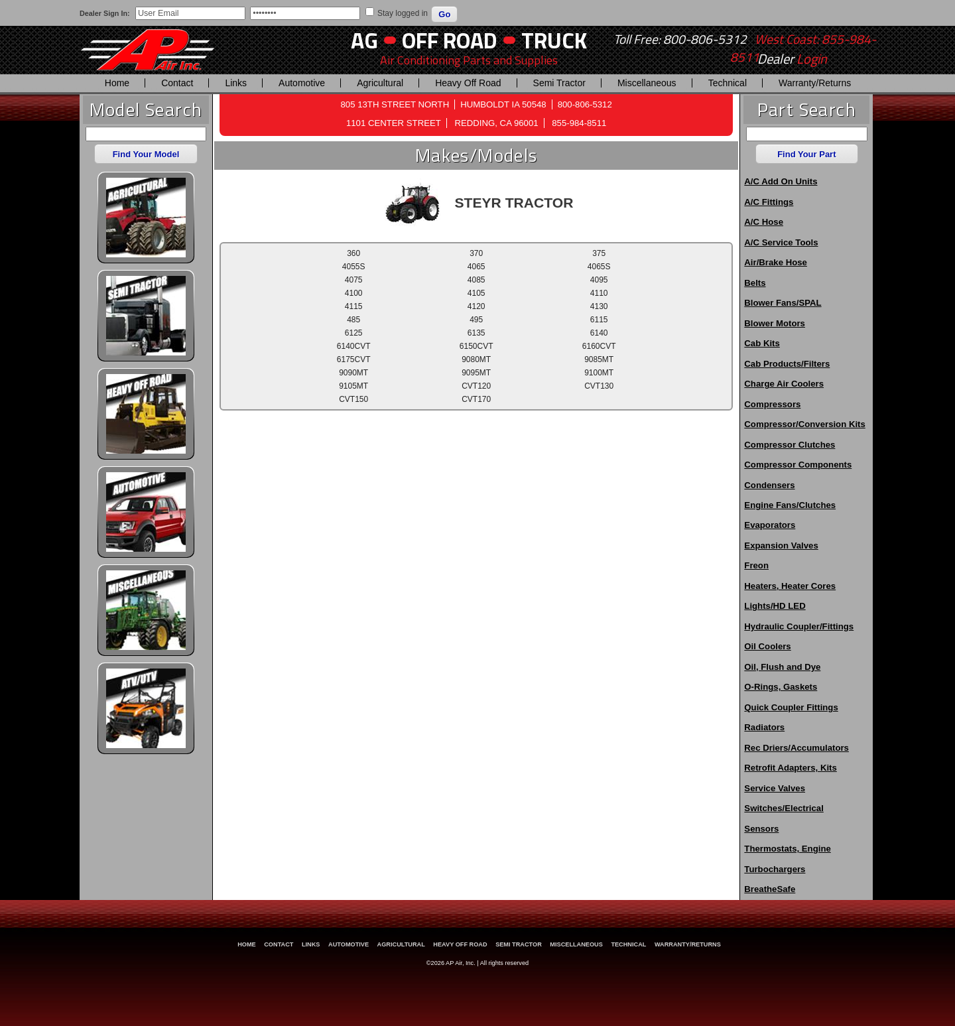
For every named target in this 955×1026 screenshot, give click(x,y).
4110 (599, 293)
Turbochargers (774, 869)
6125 (354, 333)
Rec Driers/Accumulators (796, 748)
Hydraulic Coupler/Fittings (799, 626)
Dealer (792, 59)
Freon (756, 565)
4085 (476, 280)
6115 (599, 319)
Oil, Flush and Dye (782, 667)
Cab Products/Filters (787, 364)
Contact (177, 83)
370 (476, 253)
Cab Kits (762, 343)
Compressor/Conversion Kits (804, 424)
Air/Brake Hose (775, 262)
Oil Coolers (767, 646)
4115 (354, 306)
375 (598, 253)
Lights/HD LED (774, 606)
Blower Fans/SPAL (782, 303)
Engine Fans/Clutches (790, 505)
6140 (599, 333)
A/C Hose (763, 222)
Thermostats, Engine (787, 849)
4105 (476, 293)
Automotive (302, 83)
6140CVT (354, 346)
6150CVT (476, 346)
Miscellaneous (646, 83)
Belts (754, 283)
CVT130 (598, 386)
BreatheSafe (769, 889)
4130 (599, 306)
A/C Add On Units (780, 181)
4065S (599, 266)
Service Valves (774, 788)
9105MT (353, 386)
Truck (554, 40)
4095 (599, 280)
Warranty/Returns (815, 83)
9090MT (353, 372)
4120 (476, 306)
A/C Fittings (768, 202)
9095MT (476, 372)
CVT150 (353, 399)
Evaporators (769, 525)
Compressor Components (798, 465)
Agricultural (380, 83)
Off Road (449, 40)
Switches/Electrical (783, 808)
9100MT (598, 372)
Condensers (769, 485)
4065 (476, 266)
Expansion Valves (781, 545)
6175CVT (354, 359)
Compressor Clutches (789, 445)
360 (353, 253)
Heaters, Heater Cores (790, 586)
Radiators (764, 727)
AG (364, 40)
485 (353, 319)
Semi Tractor (559, 83)
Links (236, 83)
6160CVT (599, 346)
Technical (727, 83)
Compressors (772, 404)
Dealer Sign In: (105, 13)
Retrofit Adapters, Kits (790, 768)
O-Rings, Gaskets (780, 687)
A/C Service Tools (781, 242)
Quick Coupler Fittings (791, 707)
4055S (353, 266)
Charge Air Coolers (784, 384)
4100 (354, 293)
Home (117, 83)
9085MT (598, 359)
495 (476, 319)
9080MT (476, 359)
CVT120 (476, 386)
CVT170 (476, 399)
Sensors (761, 829)
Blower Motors (774, 323)
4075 (354, 280)
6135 (476, 333)
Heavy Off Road (468, 83)
